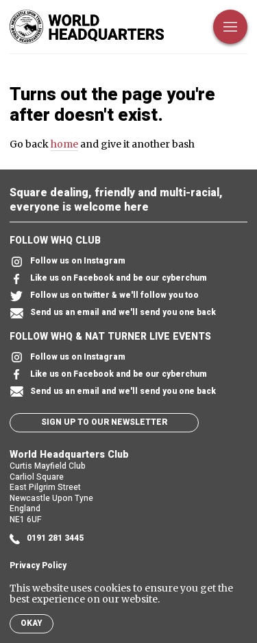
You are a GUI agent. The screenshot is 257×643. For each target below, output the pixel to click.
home (64, 144)
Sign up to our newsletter (104, 422)
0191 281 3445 (47, 539)
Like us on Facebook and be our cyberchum (108, 279)
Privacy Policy (38, 566)
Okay (31, 623)
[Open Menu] (230, 27)
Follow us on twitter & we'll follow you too (104, 296)
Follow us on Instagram (67, 262)
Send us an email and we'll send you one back (113, 313)
